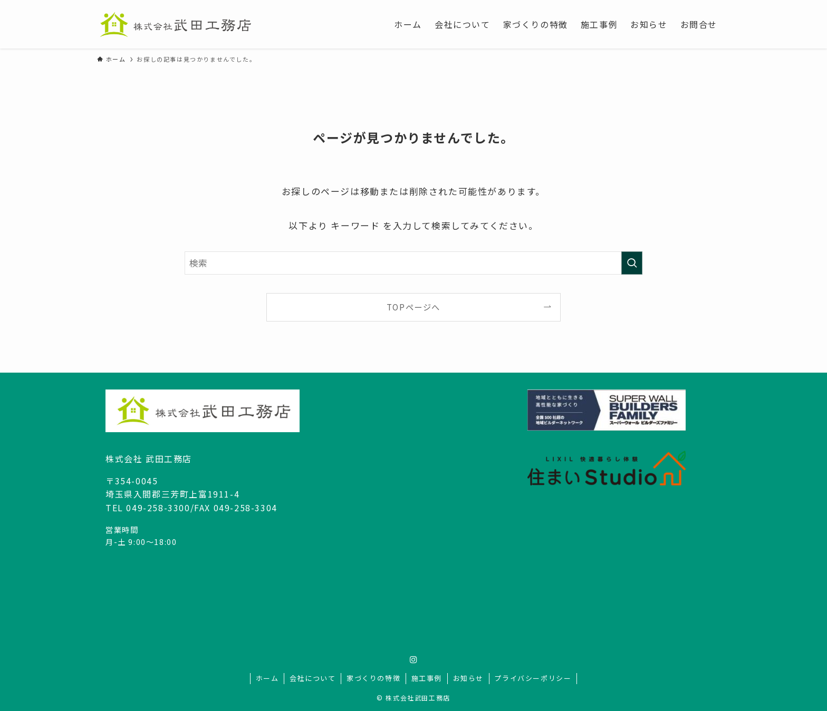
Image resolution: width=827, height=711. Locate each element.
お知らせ (468, 678)
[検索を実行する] (631, 263)
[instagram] (413, 660)
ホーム (267, 678)
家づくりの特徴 (373, 678)
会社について (313, 678)
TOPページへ (413, 307)
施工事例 (426, 678)
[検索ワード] (413, 263)
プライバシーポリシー (532, 678)
